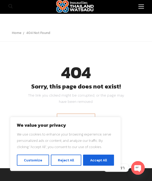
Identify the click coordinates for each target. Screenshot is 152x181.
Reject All (66, 160)
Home (16, 32)
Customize (33, 160)
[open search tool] (10, 6)
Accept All (98, 160)
